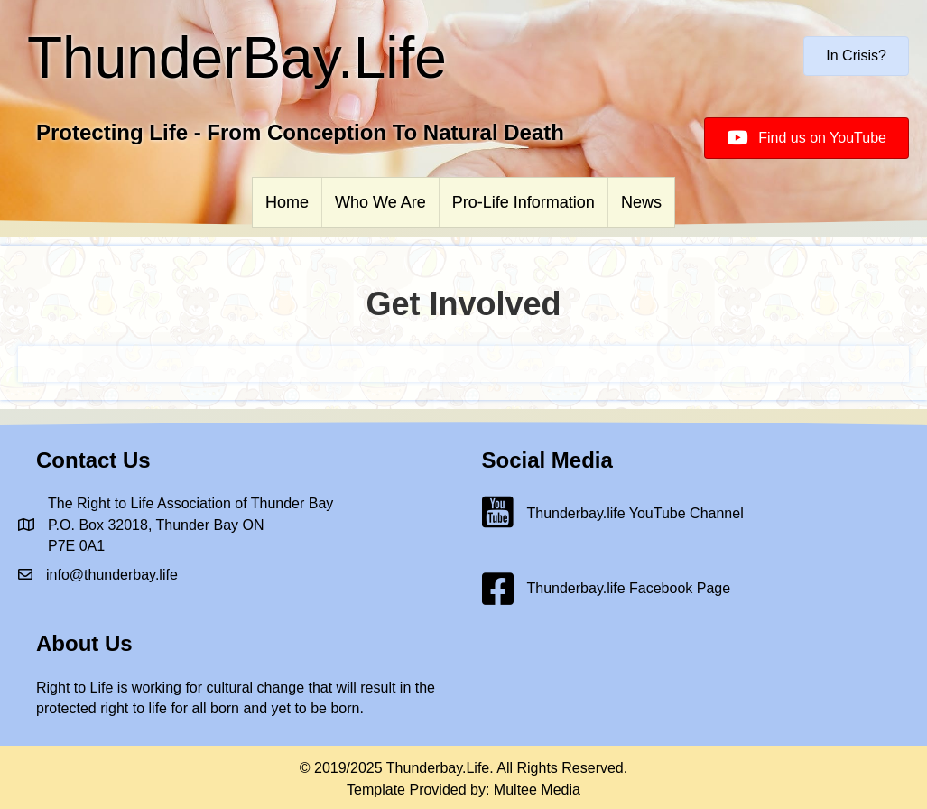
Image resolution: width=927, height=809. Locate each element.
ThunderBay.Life (237, 57)
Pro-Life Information (523, 202)
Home (287, 202)
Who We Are (380, 202)
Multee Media (537, 789)
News (641, 202)
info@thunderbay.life (112, 574)
